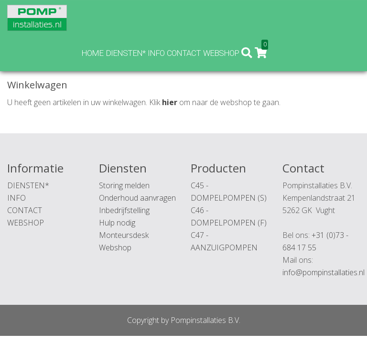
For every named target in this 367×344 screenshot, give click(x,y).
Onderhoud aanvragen (137, 198)
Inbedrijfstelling (124, 210)
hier (169, 102)
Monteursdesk (124, 235)
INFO (247, 17)
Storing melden (124, 185)
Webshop (115, 247)
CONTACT (275, 17)
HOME (184, 17)
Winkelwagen (56, 46)
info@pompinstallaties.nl (323, 272)
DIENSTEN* (217, 17)
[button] (338, 17)
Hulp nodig (117, 222)
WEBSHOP (313, 17)
